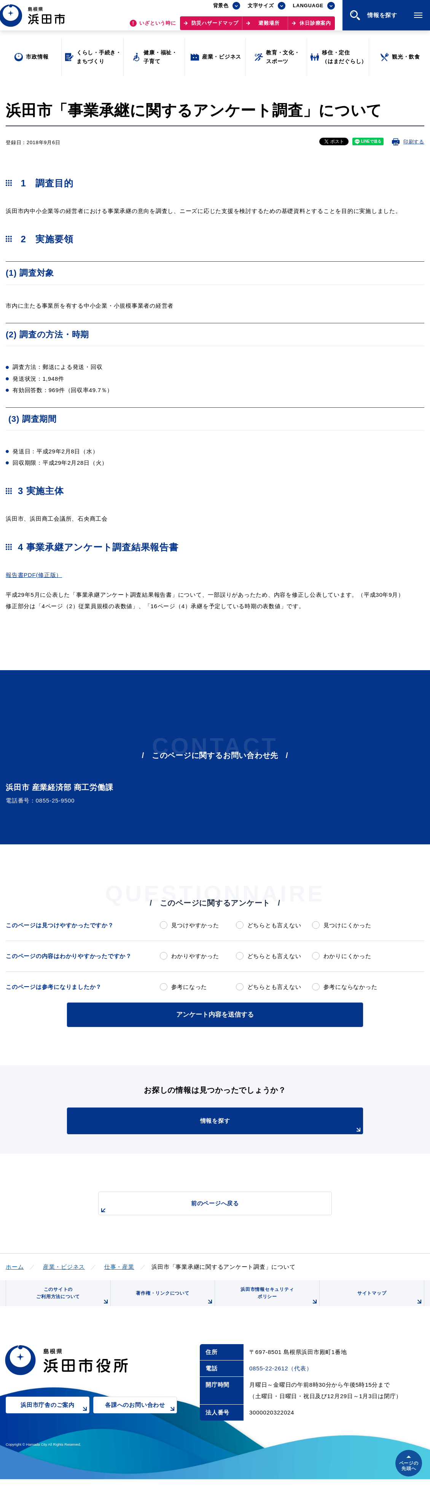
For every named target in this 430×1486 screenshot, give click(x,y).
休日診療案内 (315, 27)
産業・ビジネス (64, 1265)
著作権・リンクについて (172, 1302)
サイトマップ (389, 1302)
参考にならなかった (350, 987)
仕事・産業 (119, 1265)
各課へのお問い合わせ (141, 1417)
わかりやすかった (195, 956)
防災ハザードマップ (215, 27)
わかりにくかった (347, 956)
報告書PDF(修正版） (34, 575)
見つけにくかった (347, 925)
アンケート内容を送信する (215, 1014)
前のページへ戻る (206, 1205)
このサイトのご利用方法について (70, 1300)
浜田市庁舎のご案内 (55, 1417)
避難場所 (268, 27)
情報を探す (234, 1124)
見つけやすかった (195, 925)
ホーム (15, 1265)
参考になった (189, 987)
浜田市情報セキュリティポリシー (277, 1300)
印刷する (413, 142)
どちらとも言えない (274, 925)
